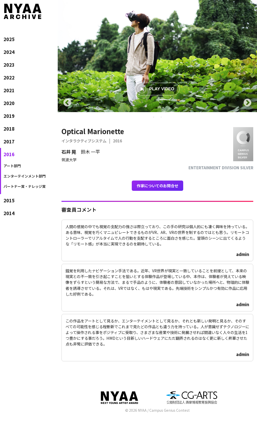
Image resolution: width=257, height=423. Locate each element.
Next (247, 103)
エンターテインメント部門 (25, 176)
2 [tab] (161, 117)
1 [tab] (153, 117)
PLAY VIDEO (156, 89)
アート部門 (12, 165)
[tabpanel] (157, 56)
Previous (67, 103)
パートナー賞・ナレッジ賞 (25, 186)
